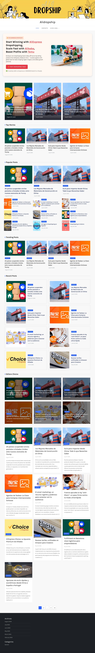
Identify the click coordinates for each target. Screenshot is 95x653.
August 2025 (8, 621)
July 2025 (7, 624)
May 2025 (7, 631)
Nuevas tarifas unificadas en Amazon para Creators (79, 360)
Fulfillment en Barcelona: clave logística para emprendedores (74, 540)
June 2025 (7, 628)
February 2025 (8, 637)
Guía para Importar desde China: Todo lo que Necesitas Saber (76, 112)
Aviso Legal (54, 28)
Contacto (45, 28)
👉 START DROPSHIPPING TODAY (17, 66)
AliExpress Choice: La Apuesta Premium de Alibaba (35, 360)
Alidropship (47, 22)
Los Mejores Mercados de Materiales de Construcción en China (46, 112)
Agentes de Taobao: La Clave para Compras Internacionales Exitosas (79, 148)
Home (37, 28)
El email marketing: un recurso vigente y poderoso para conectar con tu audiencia (50, 203)
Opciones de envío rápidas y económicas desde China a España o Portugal (22, 225)
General (9, 104)
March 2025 (8, 634)
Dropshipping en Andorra (77, 224)
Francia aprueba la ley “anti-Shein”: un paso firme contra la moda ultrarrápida (80, 203)
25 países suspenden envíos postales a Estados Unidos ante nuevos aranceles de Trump (17, 191)
